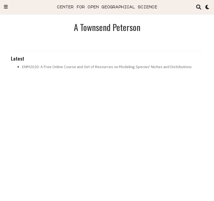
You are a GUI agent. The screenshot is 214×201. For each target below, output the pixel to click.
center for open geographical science (107, 7)
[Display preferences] (207, 7)
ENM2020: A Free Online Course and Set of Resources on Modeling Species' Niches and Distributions (107, 66)
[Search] (198, 7)
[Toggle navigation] (6, 7)
